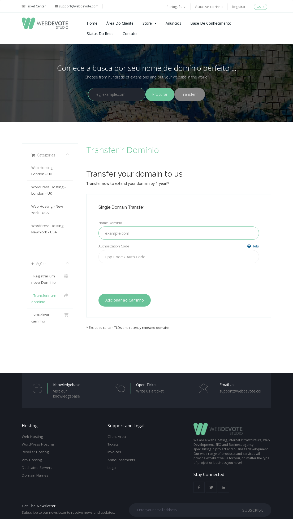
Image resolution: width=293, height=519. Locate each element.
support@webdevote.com (76, 6)
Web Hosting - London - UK (43, 170)
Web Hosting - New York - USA (47, 209)
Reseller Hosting (35, 452)
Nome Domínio (110, 222)
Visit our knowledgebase (66, 394)
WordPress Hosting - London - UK (48, 190)
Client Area (116, 436)
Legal (112, 467)
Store (150, 23)
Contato (130, 33)
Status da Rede (100, 33)
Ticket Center (34, 6)
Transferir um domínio (50, 298)
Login (260, 6)
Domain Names (35, 475)
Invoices (114, 452)
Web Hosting (32, 436)
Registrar (238, 7)
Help (253, 246)
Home (92, 23)
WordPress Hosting (38, 444)
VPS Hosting (32, 459)
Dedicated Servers (37, 467)
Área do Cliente (119, 23)
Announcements (121, 459)
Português (176, 7)
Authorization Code (178, 246)
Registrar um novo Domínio (50, 279)
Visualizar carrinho (209, 7)
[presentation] (178, 277)
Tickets (113, 444)
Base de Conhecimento (210, 23)
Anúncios (173, 23)
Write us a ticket (150, 391)
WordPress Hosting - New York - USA (48, 228)
